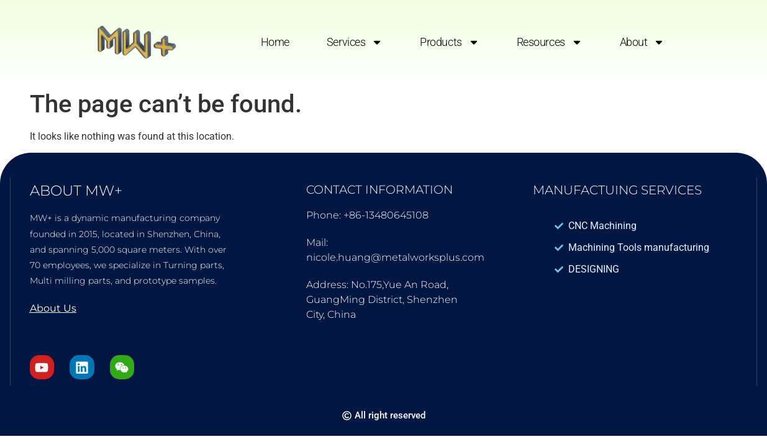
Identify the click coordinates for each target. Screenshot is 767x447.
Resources (550, 42)
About (642, 42)
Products (449, 42)
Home (275, 41)
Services (355, 42)
